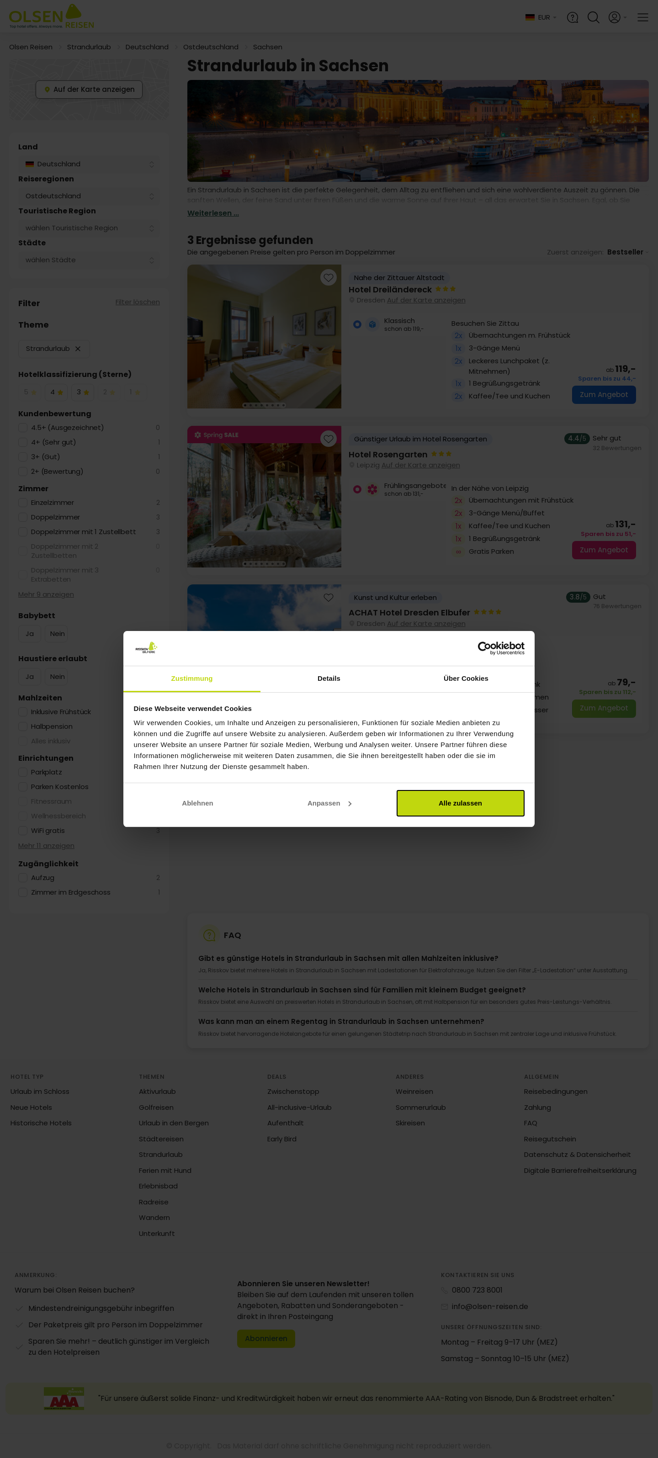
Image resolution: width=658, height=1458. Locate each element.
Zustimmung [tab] (192, 678)
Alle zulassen (460, 803)
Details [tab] (329, 678)
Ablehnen (197, 803)
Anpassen (329, 803)
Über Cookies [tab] (466, 678)
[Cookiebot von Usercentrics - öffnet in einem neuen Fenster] (485, 648)
